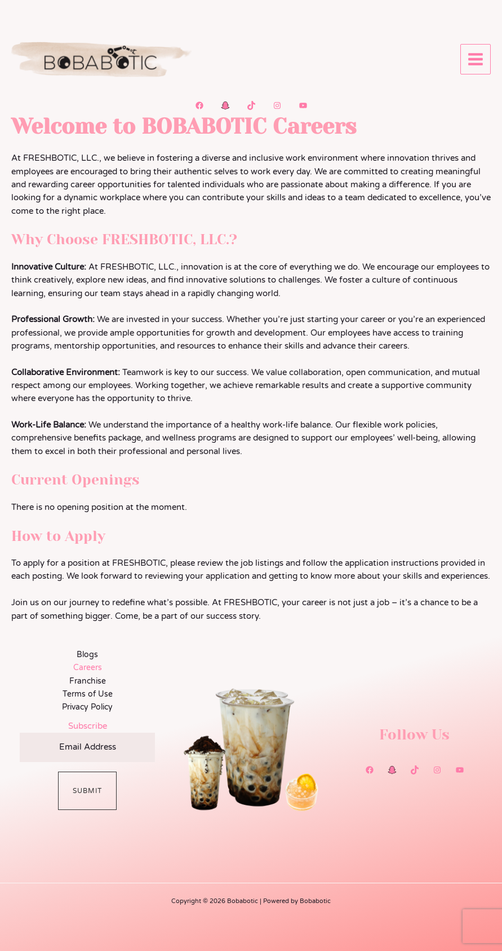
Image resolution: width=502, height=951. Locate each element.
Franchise (87, 681)
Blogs (87, 654)
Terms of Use (88, 694)
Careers (87, 667)
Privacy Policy (87, 707)
